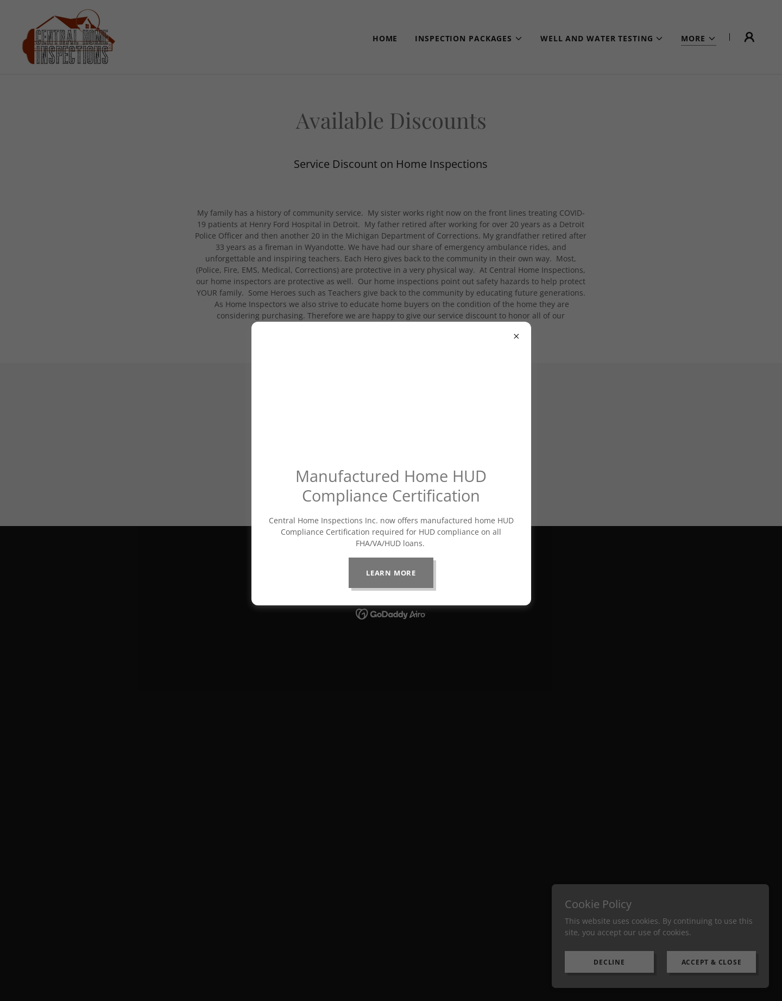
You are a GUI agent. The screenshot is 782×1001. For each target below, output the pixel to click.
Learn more (391, 573)
